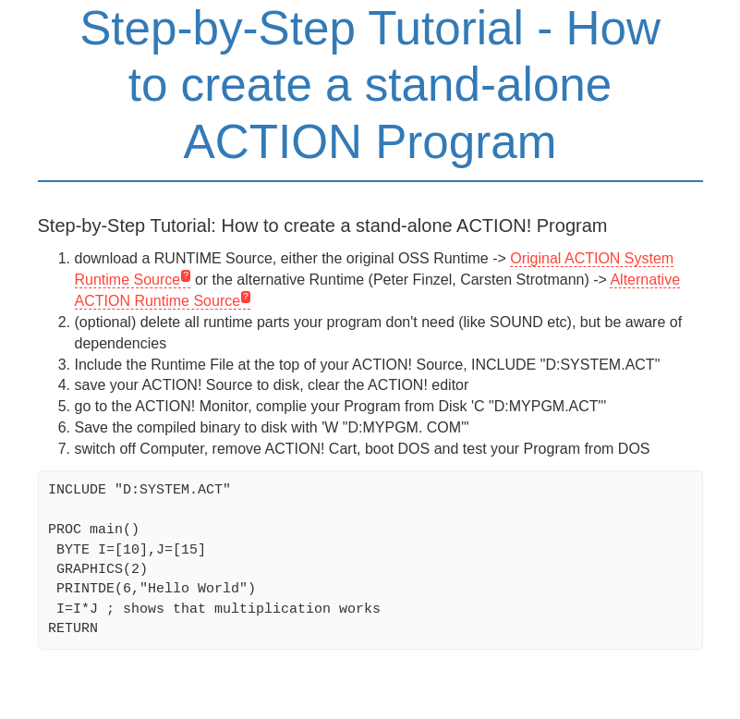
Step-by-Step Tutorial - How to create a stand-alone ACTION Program (370, 85)
